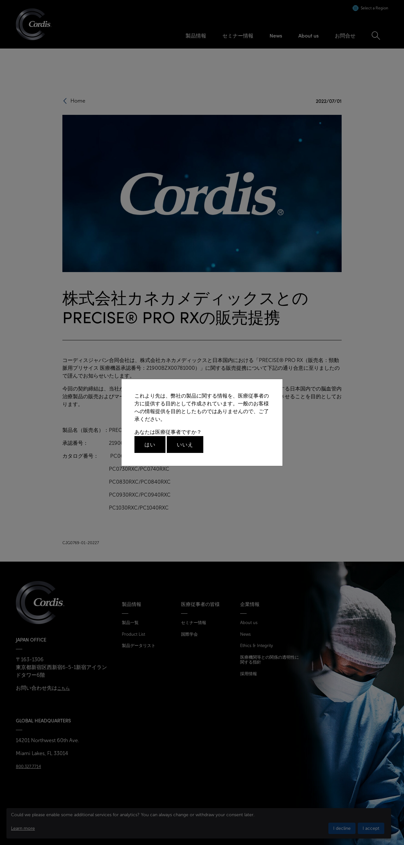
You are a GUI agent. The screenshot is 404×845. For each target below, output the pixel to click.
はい (149, 444)
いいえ (185, 444)
